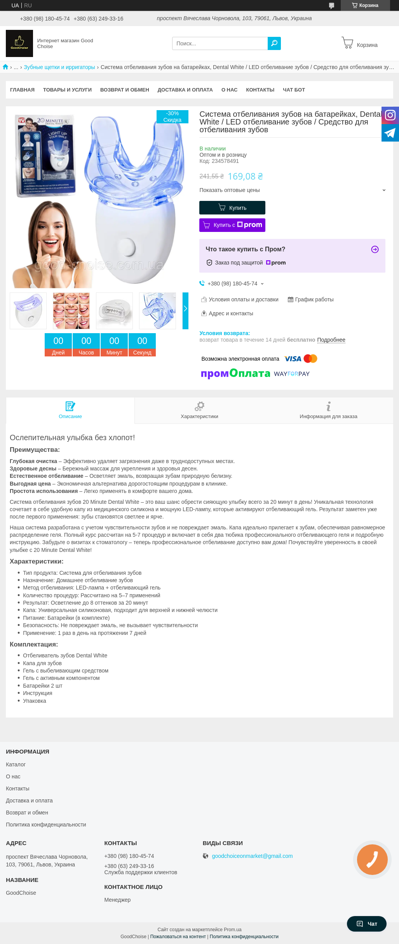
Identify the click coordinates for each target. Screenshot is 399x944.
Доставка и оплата (185, 90)
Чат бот (294, 90)
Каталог (16, 764)
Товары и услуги (67, 90)
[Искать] (274, 43)
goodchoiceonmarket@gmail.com (252, 856)
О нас (229, 90)
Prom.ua (232, 929)
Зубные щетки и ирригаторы (59, 67)
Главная (22, 90)
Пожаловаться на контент (178, 936)
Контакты (260, 90)
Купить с (238, 224)
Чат (366, 923)
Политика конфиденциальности (46, 824)
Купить (237, 208)
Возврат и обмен (124, 90)
